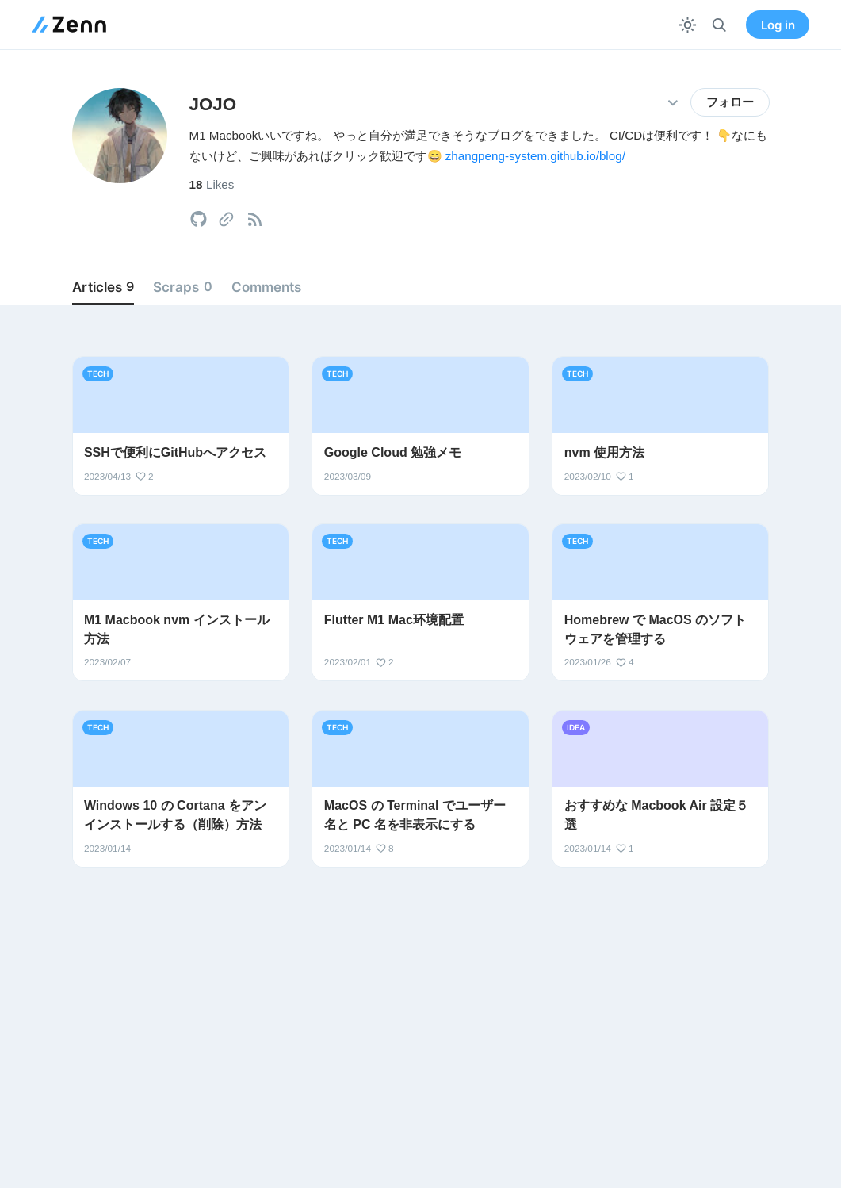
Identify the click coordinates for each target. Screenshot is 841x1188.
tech (98, 373)
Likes (212, 184)
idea (576, 727)
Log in (778, 25)
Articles (103, 287)
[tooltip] (198, 219)
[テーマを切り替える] (688, 25)
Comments (266, 286)
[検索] (719, 25)
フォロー (730, 102)
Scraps (182, 287)
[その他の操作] (673, 103)
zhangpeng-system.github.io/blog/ (535, 156)
